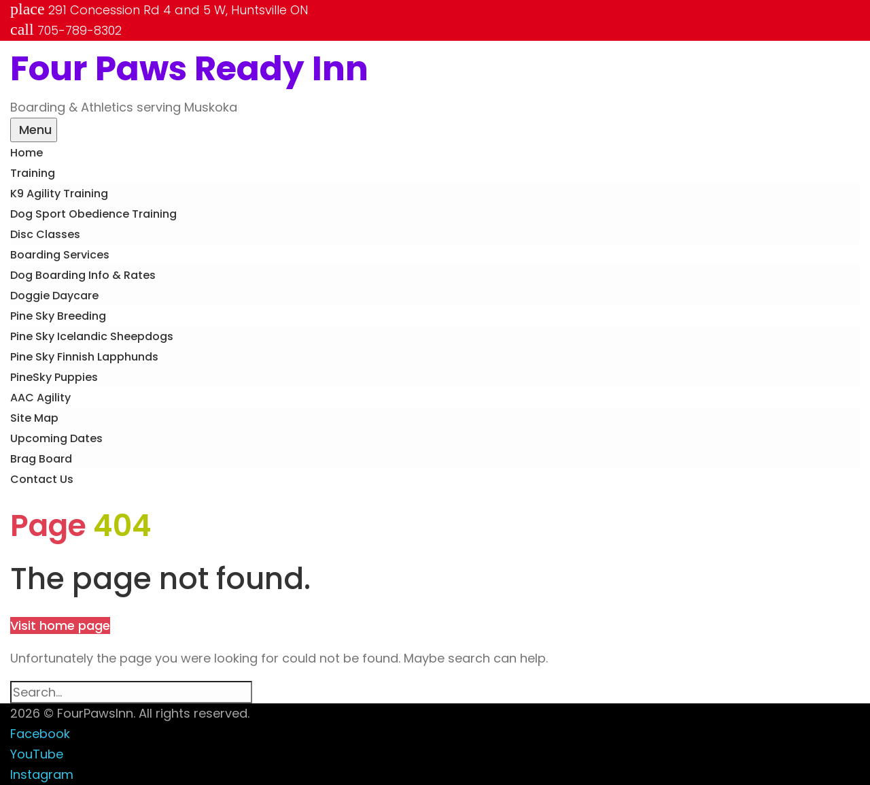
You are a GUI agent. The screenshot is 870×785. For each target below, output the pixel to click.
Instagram (41, 774)
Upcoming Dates (56, 438)
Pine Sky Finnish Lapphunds (84, 357)
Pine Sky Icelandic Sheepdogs (91, 336)
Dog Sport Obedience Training (93, 214)
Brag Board (41, 459)
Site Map (34, 418)
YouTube (36, 754)
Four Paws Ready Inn (189, 69)
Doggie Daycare (54, 295)
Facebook (40, 733)
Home (26, 153)
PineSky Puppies (54, 377)
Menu (34, 129)
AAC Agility (40, 397)
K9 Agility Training (59, 193)
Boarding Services (59, 255)
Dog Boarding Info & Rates (83, 275)
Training (32, 173)
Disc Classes (45, 234)
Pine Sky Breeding (58, 316)
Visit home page (60, 625)
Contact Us (41, 479)
